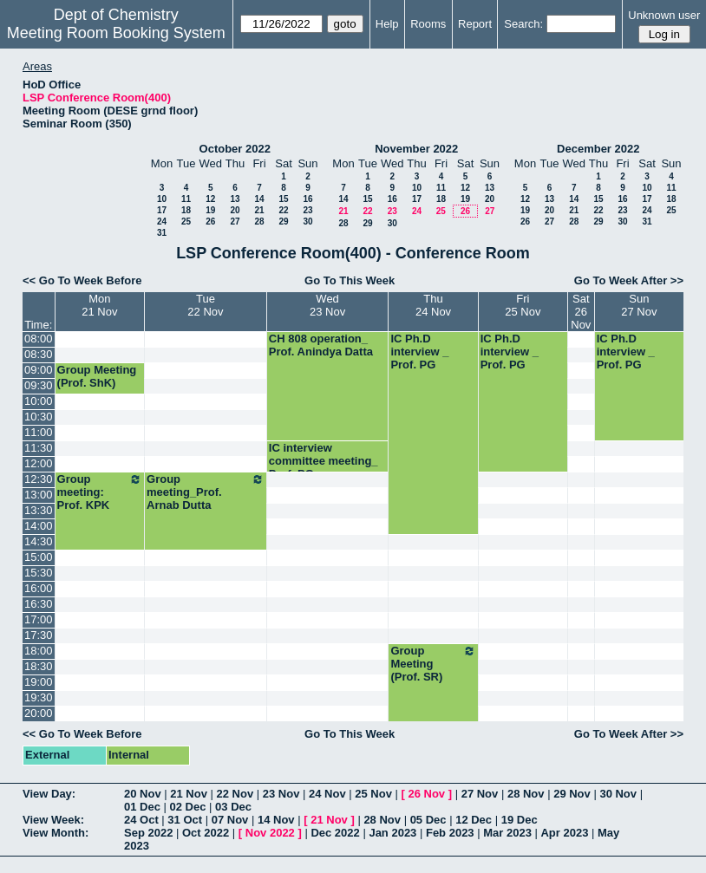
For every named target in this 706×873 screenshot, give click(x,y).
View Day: (49, 793)
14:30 (38, 541)
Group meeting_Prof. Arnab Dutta (206, 491)
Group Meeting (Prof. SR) (432, 663)
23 (307, 210)
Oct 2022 (205, 832)
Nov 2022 (270, 832)
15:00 (38, 557)
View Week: (53, 819)
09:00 (38, 369)
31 (162, 233)
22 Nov (235, 793)
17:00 (38, 619)
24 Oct (141, 819)
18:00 (38, 650)
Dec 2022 (335, 832)
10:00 (38, 400)
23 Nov (281, 793)
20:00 (38, 713)
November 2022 (416, 148)
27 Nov (480, 793)
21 (259, 210)
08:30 (38, 354)
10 (162, 199)
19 (210, 210)
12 (210, 199)
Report (475, 23)
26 (210, 221)
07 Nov (230, 819)
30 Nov (618, 793)
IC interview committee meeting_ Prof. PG (323, 460)
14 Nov (276, 819)
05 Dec (428, 819)
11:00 (38, 432)
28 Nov (526, 793)
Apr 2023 (564, 832)
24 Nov (327, 793)
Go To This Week (349, 280)
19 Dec (519, 819)
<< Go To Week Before (82, 280)
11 (186, 199)
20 (234, 210)
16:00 (38, 588)
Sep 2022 (148, 832)
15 (283, 199)
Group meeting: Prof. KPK (100, 491)
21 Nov (188, 793)
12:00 (38, 463)
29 (283, 221)
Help (387, 23)
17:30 (38, 635)
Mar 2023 (507, 832)
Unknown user (664, 15)
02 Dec (188, 806)
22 (283, 210)
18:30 (38, 666)
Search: (523, 23)
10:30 (38, 416)
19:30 (38, 697)
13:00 (38, 494)
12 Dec (473, 819)
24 (162, 221)
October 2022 (235, 148)
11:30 (38, 447)
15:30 (38, 572)
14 (259, 199)
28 (259, 221)
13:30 (38, 510)
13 (234, 199)
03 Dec (233, 806)
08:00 (38, 338)
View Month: (55, 832)
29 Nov (572, 793)
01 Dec (142, 806)
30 (307, 221)
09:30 (38, 385)
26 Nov (426, 793)
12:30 (38, 478)
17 (162, 210)
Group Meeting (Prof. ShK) (97, 376)
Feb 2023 (450, 832)
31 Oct (184, 819)
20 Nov (142, 793)
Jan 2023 (392, 832)
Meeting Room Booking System (116, 33)
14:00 (38, 525)
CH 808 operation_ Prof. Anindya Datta (321, 345)
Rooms (428, 23)
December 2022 (598, 148)
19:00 (38, 681)
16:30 (38, 603)
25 (186, 221)
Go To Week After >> (628, 280)
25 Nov (373, 793)
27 (234, 221)
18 (186, 210)
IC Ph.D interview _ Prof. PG (419, 351)
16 (307, 199)
